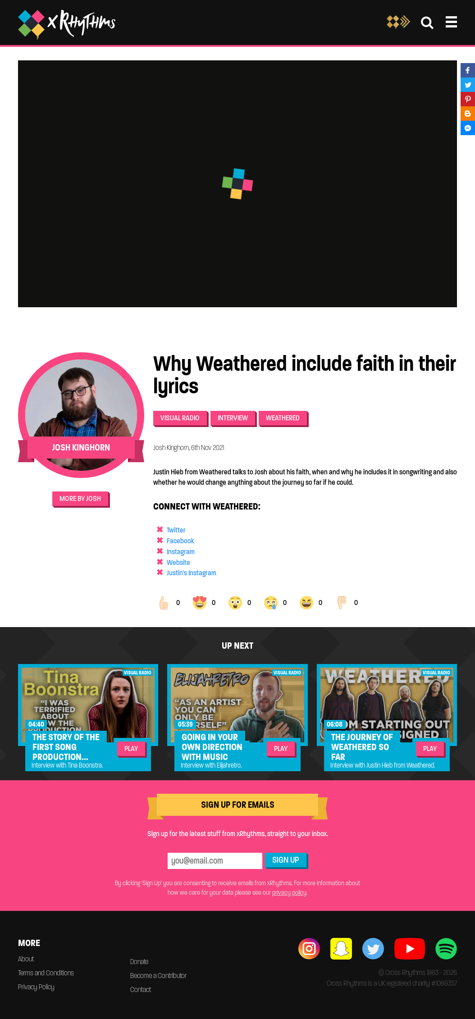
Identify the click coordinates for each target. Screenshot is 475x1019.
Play (131, 748)
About (26, 959)
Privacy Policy (36, 987)
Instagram (181, 551)
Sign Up (285, 859)
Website (178, 562)
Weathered (283, 418)
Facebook (180, 541)
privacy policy (289, 892)
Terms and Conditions (46, 973)
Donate (139, 961)
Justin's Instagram (191, 573)
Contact (140, 989)
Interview (233, 418)
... (32, 672)
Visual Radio (180, 418)
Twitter (176, 530)
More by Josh (80, 498)
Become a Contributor (158, 975)
